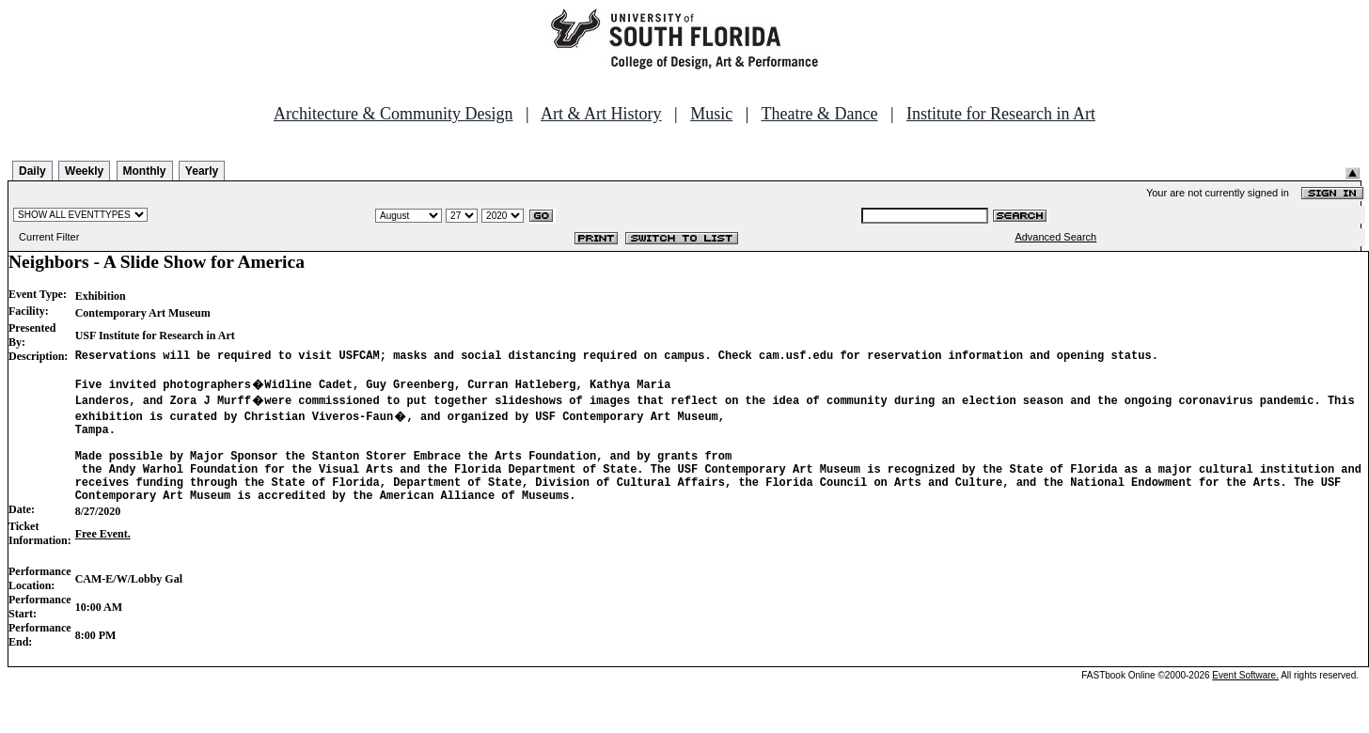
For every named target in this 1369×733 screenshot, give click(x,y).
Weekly (84, 171)
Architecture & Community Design (393, 113)
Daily (32, 171)
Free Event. (103, 556)
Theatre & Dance (819, 113)
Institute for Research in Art (1000, 113)
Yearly (201, 171)
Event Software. (1245, 698)
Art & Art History (601, 113)
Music (711, 113)
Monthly (144, 171)
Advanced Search (1055, 236)
